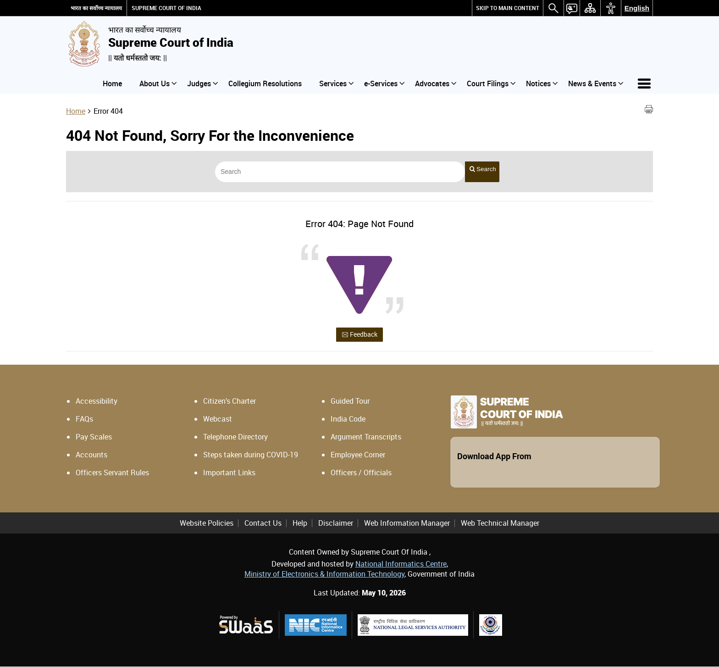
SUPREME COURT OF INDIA (166, 8)
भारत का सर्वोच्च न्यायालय (96, 8)
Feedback (359, 334)
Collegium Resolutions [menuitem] (265, 83)
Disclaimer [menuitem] (335, 523)
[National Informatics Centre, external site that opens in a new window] (315, 625)
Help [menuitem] (300, 523)
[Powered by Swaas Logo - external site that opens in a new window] (245, 625)
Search (483, 169)
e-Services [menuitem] (384, 83)
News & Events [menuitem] (595, 83)
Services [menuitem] (336, 83)
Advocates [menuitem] (435, 83)
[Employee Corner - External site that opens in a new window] (389, 455)
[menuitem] (507, 8)
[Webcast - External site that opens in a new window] (262, 419)
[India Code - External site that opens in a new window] (389, 419)
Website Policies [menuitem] (206, 523)
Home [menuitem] (112, 83)
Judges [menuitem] (202, 83)
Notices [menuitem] (542, 83)
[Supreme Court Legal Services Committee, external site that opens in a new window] (491, 625)
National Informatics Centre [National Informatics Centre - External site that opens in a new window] (401, 564)
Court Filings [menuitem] (491, 83)
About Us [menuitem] (158, 83)
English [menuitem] (637, 8)
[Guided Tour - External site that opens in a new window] (389, 401)
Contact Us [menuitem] (263, 523)
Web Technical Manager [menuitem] (500, 523)
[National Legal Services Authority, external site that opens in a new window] (413, 625)
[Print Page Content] (649, 110)
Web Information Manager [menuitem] (407, 523)
